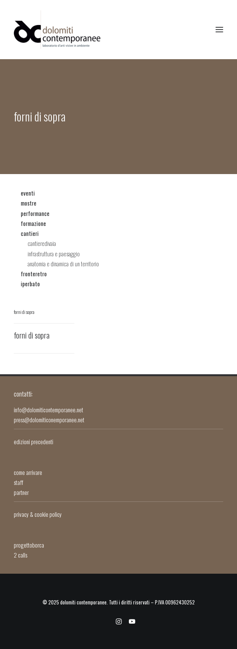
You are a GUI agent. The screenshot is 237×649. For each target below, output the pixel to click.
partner (21, 492)
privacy (21, 514)
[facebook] (105, 622)
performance (35, 213)
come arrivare (28, 472)
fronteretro (34, 273)
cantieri (30, 233)
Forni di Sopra (31, 335)
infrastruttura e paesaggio (54, 253)
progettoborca (29, 545)
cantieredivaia (42, 243)
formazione (33, 223)
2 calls (20, 555)
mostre (28, 203)
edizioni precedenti (33, 441)
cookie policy (48, 514)
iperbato (30, 283)
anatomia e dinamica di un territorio (63, 263)
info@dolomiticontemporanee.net (48, 409)
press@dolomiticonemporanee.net (50, 419)
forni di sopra (24, 312)
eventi (28, 193)
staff (18, 482)
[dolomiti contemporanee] (57, 29)
